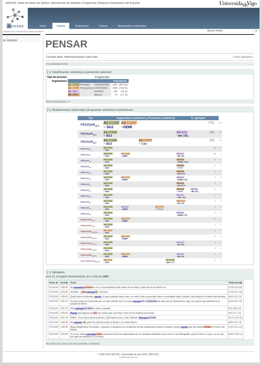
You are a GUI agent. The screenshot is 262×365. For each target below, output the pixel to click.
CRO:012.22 (235, 327)
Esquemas (82, 25)
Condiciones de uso (128, 357)
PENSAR (12, 40)
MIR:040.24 (235, 296)
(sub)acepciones (57, 63)
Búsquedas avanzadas (132, 25)
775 (210, 123)
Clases (103, 25)
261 (212, 132)
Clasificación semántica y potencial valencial (79, 72)
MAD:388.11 (235, 334)
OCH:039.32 (235, 317)
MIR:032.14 (235, 322)
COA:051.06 (235, 292)
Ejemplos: (56, 272)
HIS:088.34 (234, 308)
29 (214, 153)
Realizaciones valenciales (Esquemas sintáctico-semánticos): (90, 109)
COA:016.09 (235, 287)
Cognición (102, 77)
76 (214, 148)
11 (214, 218)
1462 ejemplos (243, 56)
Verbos (61, 25)
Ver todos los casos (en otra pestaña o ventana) (73, 343)
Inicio (43, 25)
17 (214, 236)
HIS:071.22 (234, 313)
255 (212, 140)
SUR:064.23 (235, 301)
